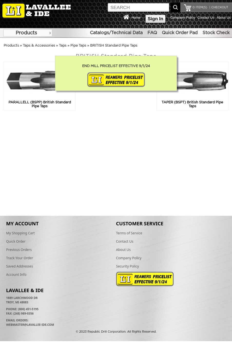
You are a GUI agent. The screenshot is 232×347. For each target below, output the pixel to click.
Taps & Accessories (39, 45)
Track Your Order (19, 258)
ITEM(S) (200, 7)
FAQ (152, 33)
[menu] (27, 33)
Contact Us (205, 18)
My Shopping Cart (20, 233)
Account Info (16, 274)
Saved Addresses (19, 266)
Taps (63, 45)
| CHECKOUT (218, 7)
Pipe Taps (78, 45)
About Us (224, 18)
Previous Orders (19, 249)
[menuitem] (28, 33)
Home (136, 18)
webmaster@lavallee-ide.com (30, 325)
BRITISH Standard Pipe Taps (113, 45)
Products (26, 32)
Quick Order (16, 241)
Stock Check (216, 33)
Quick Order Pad (180, 33)
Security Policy (127, 266)
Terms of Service (129, 233)
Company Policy (182, 18)
